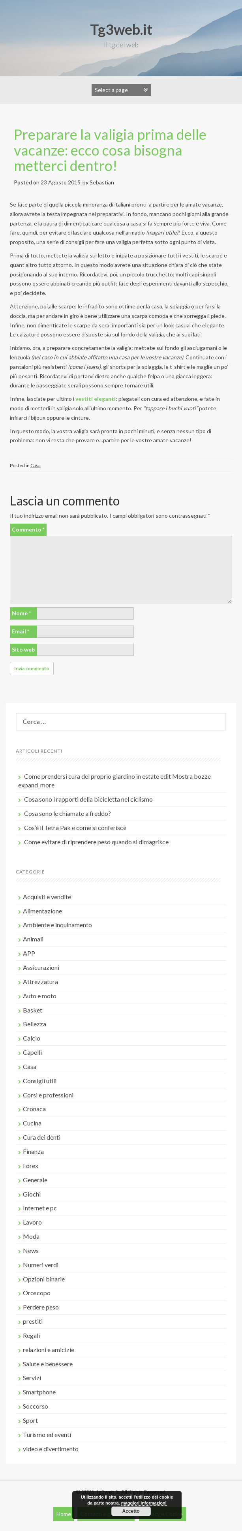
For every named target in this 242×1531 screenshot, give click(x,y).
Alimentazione (42, 911)
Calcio (31, 1038)
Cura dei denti (41, 1137)
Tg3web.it (121, 29)
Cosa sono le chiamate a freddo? (67, 813)
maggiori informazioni (144, 1503)
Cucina (32, 1123)
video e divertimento (51, 1448)
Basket (32, 1010)
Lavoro (32, 1222)
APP (29, 953)
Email (20, 631)
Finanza (33, 1151)
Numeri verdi (40, 1264)
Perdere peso (41, 1307)
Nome (21, 613)
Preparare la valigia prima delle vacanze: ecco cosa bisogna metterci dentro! (110, 150)
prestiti (33, 1321)
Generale (35, 1179)
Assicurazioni (41, 967)
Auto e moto (39, 995)
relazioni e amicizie (48, 1349)
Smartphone (39, 1392)
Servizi (32, 1377)
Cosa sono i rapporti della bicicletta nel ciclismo (88, 799)
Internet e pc (40, 1208)
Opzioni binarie (44, 1279)
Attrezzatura (40, 981)
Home (63, 1513)
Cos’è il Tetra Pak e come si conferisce (75, 827)
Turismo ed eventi (47, 1434)
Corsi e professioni (48, 1095)
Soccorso (35, 1406)
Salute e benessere (48, 1364)
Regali (31, 1335)
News (31, 1250)
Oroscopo (37, 1292)
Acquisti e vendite (47, 896)
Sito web (23, 649)
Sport (30, 1420)
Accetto (130, 1511)
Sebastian (102, 182)
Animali (33, 939)
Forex (30, 1165)
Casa (35, 465)
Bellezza (34, 1024)
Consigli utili (39, 1080)
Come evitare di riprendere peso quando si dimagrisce (96, 841)
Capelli (32, 1052)
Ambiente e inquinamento (57, 924)
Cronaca (34, 1108)
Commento (28, 529)
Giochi (32, 1194)
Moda (31, 1236)
